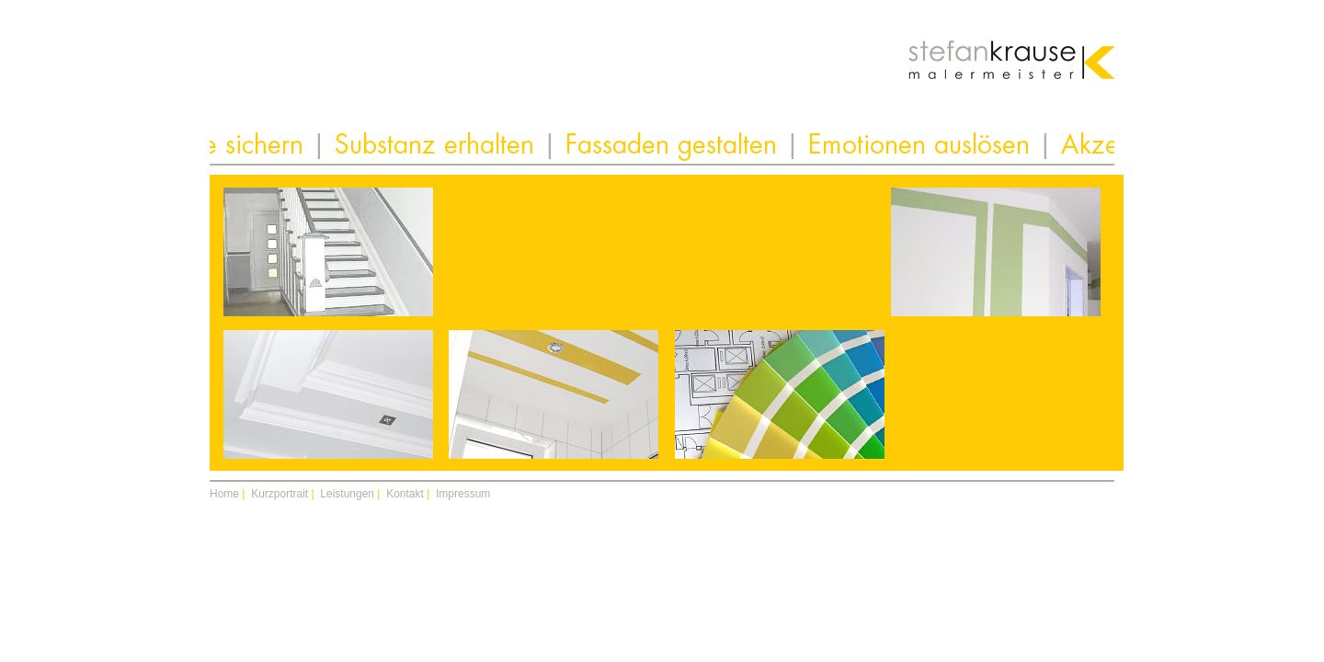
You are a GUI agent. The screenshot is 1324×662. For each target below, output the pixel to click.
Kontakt (405, 493)
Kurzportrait (279, 493)
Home (224, 493)
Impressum (463, 493)
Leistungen (347, 493)
